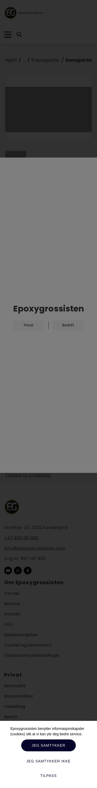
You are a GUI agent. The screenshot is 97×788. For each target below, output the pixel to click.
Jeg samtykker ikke (48, 761)
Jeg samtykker (48, 745)
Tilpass (48, 776)
